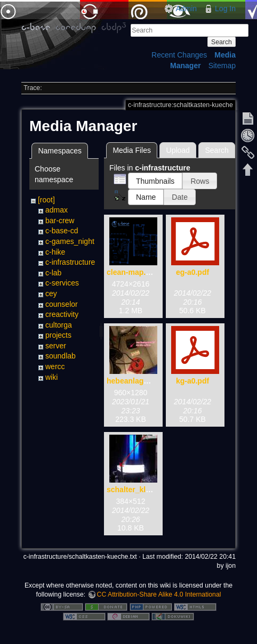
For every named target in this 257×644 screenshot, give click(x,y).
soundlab (60, 356)
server (55, 345)
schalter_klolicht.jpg (143, 489)
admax (56, 210)
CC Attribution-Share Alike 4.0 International (159, 594)
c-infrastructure (70, 262)
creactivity (61, 314)
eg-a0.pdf (192, 272)
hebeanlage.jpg (134, 381)
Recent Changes (179, 55)
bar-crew (59, 220)
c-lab (53, 272)
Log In (225, 8)
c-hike (55, 252)
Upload (178, 150)
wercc (55, 366)
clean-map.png (133, 272)
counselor (61, 304)
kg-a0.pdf (192, 381)
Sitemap (222, 65)
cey (51, 293)
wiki (51, 377)
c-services (62, 283)
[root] (46, 199)
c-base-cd (61, 230)
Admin (186, 8)
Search (221, 42)
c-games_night (69, 241)
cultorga (58, 325)
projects (58, 335)
